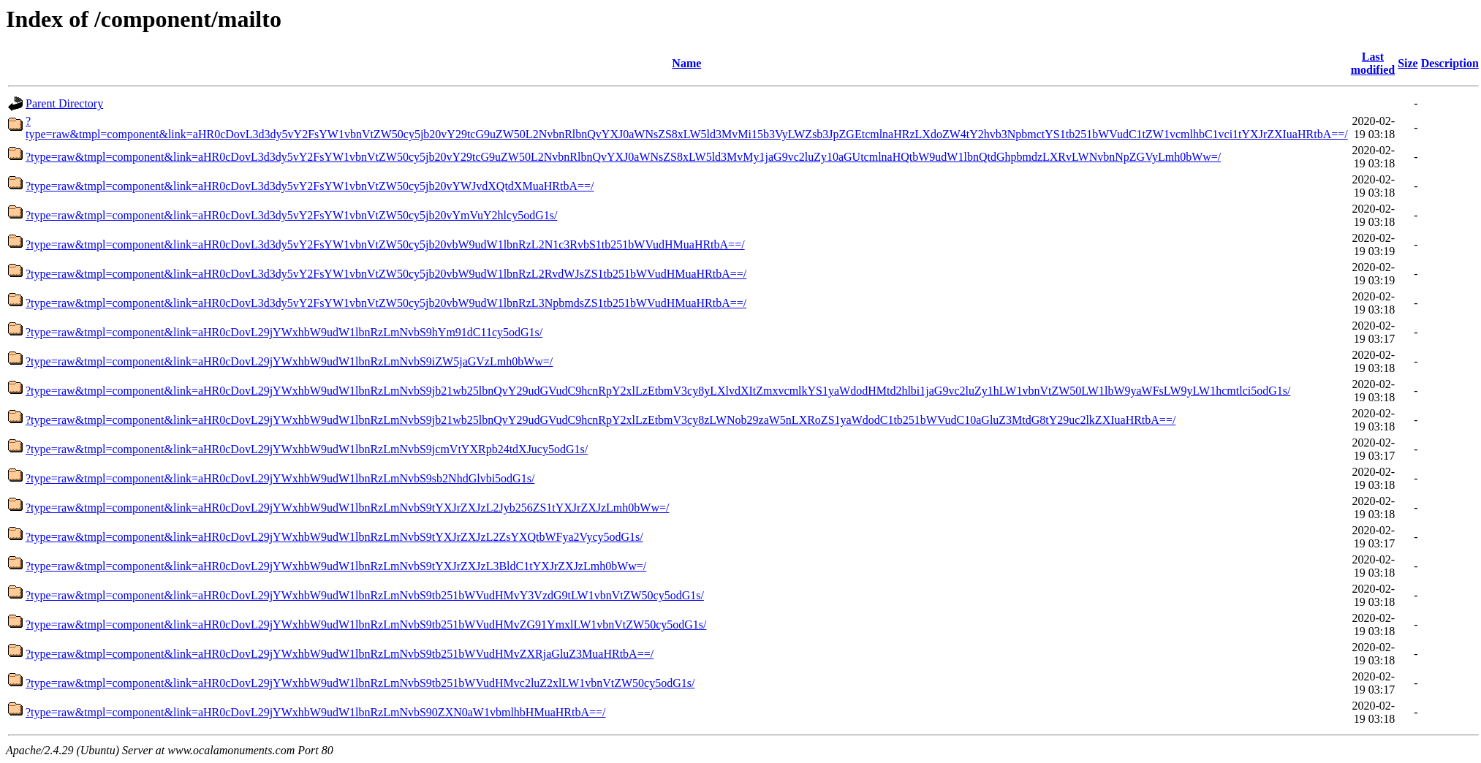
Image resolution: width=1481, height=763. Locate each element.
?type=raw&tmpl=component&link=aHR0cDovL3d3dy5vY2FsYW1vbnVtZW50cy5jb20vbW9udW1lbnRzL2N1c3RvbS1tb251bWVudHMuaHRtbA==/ (385, 244)
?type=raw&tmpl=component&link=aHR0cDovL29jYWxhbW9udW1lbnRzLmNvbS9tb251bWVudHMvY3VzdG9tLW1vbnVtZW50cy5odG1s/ (365, 595)
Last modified (1373, 63)
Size (1408, 63)
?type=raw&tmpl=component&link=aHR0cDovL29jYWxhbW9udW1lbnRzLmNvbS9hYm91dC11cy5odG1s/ (284, 332)
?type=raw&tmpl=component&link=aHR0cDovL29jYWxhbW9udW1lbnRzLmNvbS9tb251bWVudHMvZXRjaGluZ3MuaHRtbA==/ (340, 654)
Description (1450, 63)
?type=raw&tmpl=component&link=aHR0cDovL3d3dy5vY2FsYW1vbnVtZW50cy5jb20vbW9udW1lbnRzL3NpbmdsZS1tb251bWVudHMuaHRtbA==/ (386, 303)
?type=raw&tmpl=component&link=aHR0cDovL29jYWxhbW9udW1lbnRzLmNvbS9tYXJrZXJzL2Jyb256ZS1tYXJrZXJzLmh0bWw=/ (347, 507)
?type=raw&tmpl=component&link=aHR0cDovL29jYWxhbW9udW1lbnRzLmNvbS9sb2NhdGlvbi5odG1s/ (280, 478)
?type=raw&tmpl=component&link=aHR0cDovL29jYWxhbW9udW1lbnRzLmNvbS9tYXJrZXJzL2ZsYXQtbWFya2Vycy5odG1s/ (334, 537)
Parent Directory (64, 103)
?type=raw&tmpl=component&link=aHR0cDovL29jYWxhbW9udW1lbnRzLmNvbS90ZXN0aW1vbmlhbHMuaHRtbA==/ (315, 712)
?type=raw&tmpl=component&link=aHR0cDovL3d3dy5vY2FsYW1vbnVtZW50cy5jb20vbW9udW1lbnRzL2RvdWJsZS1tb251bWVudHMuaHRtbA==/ (386, 273)
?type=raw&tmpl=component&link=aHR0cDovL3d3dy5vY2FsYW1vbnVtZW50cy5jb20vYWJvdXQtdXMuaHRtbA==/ (310, 186)
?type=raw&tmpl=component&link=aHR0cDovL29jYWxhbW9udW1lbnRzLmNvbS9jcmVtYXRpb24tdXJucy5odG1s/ (307, 449)
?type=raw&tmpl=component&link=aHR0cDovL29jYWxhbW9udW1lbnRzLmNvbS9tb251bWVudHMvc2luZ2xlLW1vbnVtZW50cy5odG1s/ (360, 683)
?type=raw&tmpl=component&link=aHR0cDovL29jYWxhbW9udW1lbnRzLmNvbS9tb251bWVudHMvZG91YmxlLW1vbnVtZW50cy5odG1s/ (366, 624)
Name (686, 63)
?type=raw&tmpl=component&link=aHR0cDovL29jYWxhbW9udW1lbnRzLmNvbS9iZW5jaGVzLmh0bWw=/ (289, 361)
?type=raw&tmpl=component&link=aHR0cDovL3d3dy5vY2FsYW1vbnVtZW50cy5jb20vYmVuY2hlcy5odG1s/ (291, 215)
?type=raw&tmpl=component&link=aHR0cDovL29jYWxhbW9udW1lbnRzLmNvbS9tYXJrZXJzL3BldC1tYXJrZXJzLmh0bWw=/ (336, 566)
